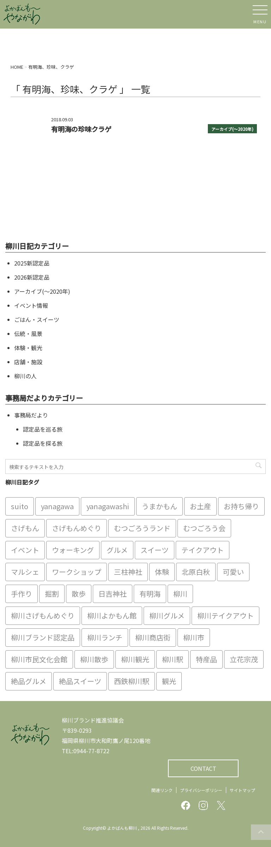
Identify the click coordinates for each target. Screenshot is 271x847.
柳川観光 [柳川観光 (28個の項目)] (135, 659)
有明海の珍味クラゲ (81, 129)
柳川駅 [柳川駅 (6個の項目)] (172, 659)
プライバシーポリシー (201, 790)
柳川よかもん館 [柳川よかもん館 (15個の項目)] (112, 615)
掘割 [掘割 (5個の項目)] (52, 594)
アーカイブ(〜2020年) (232, 129)
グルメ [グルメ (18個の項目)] (117, 550)
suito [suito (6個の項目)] (19, 506)
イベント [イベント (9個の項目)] (25, 550)
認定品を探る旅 (42, 443)
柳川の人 (25, 376)
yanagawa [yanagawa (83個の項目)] (57, 506)
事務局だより (31, 415)
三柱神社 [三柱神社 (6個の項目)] (128, 572)
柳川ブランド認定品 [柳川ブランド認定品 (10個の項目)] (42, 637)
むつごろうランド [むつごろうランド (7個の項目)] (142, 528)
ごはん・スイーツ (36, 319)
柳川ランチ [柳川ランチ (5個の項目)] (104, 637)
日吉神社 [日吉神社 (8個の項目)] (112, 594)
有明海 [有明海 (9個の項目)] (150, 594)
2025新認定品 (31, 263)
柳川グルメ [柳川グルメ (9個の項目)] (167, 615)
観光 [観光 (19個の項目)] (169, 681)
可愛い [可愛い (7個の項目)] (233, 572)
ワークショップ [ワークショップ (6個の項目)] (76, 572)
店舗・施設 (28, 362)
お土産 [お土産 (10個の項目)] (200, 506)
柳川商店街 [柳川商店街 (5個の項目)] (152, 637)
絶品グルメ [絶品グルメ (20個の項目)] (28, 681)
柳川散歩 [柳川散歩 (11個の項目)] (94, 659)
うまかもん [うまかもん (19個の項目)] (159, 506)
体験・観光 (28, 347)
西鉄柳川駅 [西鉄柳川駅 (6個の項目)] (131, 681)
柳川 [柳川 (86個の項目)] (180, 594)
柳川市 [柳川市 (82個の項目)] (193, 637)
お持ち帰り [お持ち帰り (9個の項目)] (241, 506)
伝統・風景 (28, 333)
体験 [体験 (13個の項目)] (162, 572)
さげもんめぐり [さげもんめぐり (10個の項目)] (76, 528)
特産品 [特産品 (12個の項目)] (206, 659)
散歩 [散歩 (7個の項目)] (79, 594)
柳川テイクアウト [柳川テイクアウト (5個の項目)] (225, 615)
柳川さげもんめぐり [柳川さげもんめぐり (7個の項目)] (42, 615)
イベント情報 (31, 305)
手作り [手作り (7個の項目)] (21, 594)
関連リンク (162, 790)
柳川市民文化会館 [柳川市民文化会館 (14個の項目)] (39, 659)
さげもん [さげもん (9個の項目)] (25, 528)
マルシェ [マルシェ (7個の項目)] (25, 572)
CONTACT (203, 768)
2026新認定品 (31, 277)
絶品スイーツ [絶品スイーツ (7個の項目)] (80, 681)
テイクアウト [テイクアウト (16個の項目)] (202, 550)
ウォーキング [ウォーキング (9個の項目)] (73, 550)
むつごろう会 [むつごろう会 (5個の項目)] (204, 528)
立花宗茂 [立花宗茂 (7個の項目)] (244, 659)
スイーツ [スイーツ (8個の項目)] (154, 550)
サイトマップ (242, 790)
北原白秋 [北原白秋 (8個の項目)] (196, 572)
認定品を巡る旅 (42, 429)
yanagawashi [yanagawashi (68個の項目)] (107, 506)
